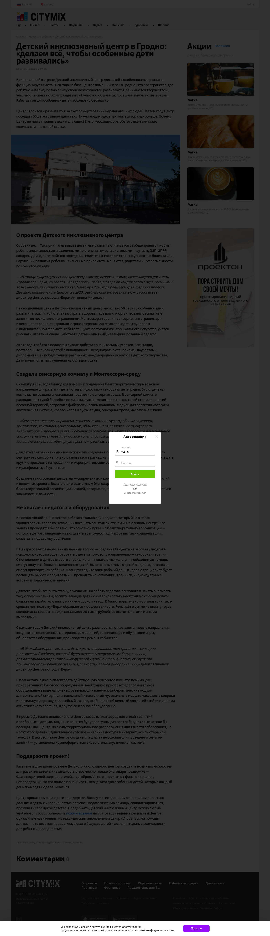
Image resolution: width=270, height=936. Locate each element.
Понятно (196, 928)
